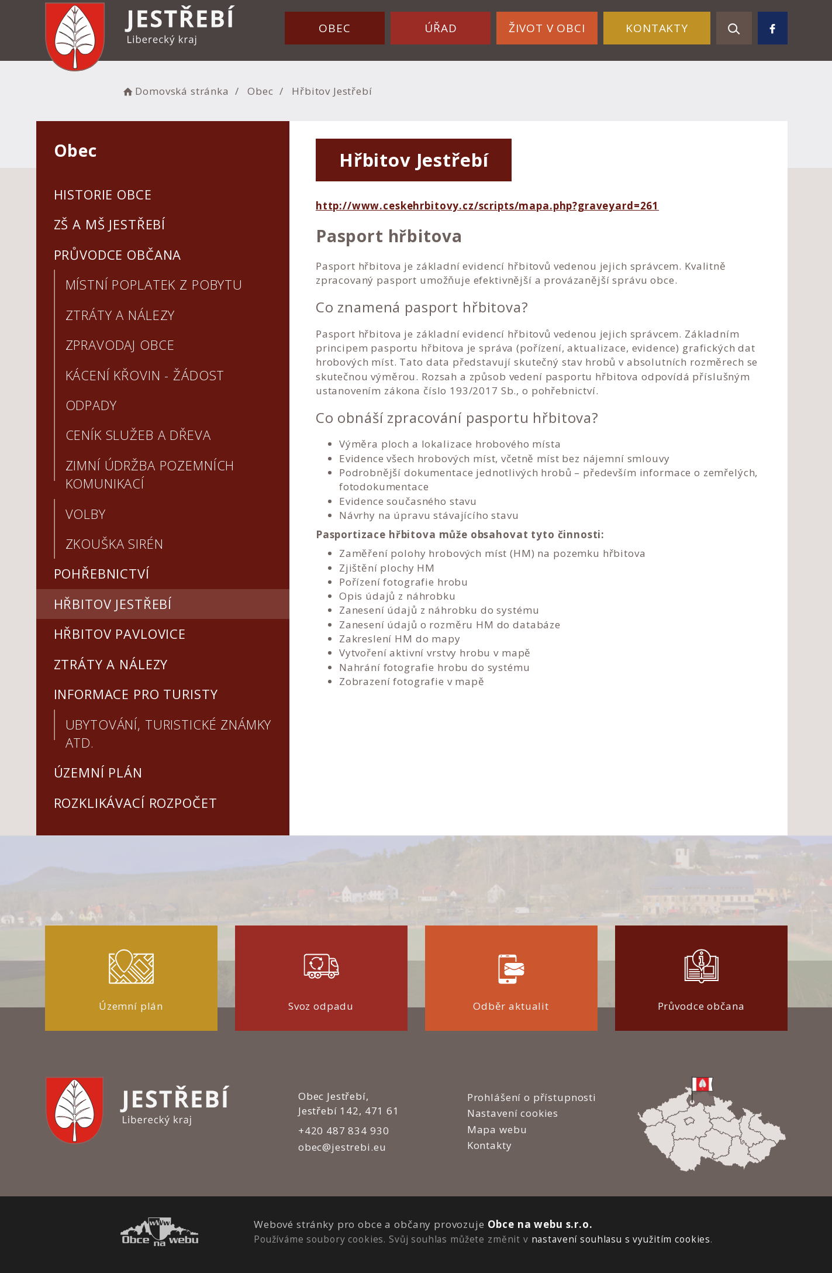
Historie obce (103, 194)
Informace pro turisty (136, 694)
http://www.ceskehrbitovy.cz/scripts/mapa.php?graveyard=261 (487, 205)
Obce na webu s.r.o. (540, 1224)
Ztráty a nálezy (120, 315)
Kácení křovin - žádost (145, 375)
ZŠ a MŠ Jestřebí (110, 224)
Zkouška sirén (114, 543)
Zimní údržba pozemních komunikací (150, 474)
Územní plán (98, 772)
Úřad (440, 28)
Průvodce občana (118, 254)
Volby (85, 513)
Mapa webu (497, 1129)
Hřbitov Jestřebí (113, 604)
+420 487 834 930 (343, 1130)
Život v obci (547, 28)
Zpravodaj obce (120, 344)
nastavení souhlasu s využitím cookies (620, 1239)
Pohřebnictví (102, 573)
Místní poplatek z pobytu (154, 284)
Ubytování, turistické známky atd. (168, 733)
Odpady (91, 405)
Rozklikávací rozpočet (136, 802)
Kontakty (657, 28)
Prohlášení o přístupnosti (531, 1097)
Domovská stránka (175, 91)
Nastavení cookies (512, 1113)
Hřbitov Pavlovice (120, 633)
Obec (334, 28)
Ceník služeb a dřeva (138, 434)
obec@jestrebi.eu (342, 1147)
